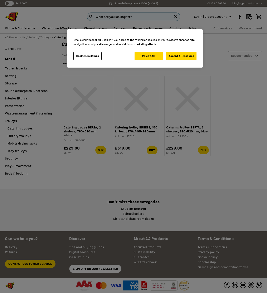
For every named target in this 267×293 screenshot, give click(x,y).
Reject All (148, 56)
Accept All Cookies (181, 56)
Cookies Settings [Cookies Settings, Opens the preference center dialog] (87, 56)
